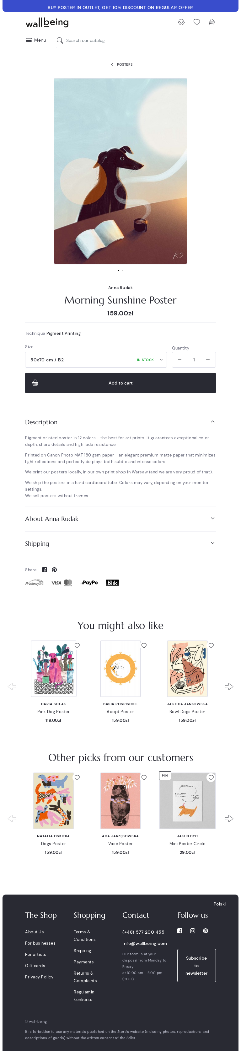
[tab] (120, 422)
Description (120, 422)
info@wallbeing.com (144, 943)
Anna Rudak (120, 287)
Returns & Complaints (85, 977)
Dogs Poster (53, 843)
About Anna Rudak (120, 518)
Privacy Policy (39, 977)
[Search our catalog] (61, 40)
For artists (35, 954)
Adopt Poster (120, 711)
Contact (135, 915)
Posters (120, 65)
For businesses (40, 943)
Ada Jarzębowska (120, 836)
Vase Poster (120, 843)
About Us (34, 932)
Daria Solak (53, 704)
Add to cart (81, 383)
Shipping (120, 543)
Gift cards (35, 965)
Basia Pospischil (120, 704)
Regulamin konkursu (84, 995)
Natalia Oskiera (53, 836)
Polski (220, 904)
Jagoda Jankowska (187, 704)
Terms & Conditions (85, 935)
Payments (84, 962)
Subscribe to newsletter (196, 965)
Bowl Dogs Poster (187, 711)
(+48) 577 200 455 (143, 932)
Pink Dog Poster (53, 711)
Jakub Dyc (187, 836)
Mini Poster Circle (187, 843)
